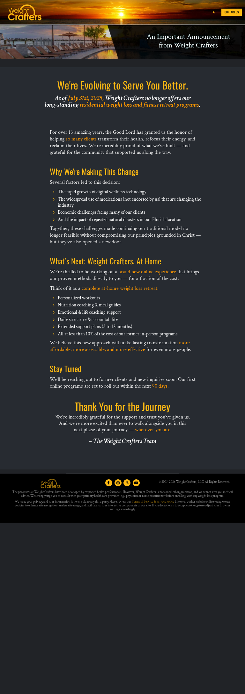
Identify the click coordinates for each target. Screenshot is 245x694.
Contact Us (232, 12)
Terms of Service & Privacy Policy (153, 502)
